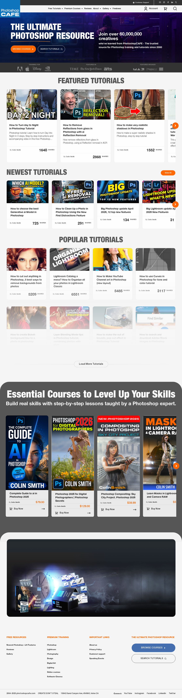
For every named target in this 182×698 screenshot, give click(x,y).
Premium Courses (72, 8)
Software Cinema (54, 676)
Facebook (151, 693)
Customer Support (141, 3)
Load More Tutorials (91, 364)
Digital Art (51, 663)
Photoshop (51, 645)
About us (93, 645)
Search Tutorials (51, 49)
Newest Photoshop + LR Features (21, 645)
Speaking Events (96, 658)
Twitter (172, 693)
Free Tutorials (54, 8)
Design (50, 658)
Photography (52, 654)
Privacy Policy (95, 649)
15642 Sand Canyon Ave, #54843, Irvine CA (80, 693)
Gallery (106, 8)
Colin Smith (16, 309)
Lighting (50, 667)
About (96, 8)
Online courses (53, 672)
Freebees (117, 8)
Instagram (139, 693)
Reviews (88, 8)
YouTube (128, 693)
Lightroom (51, 649)
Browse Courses (23, 49)
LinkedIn (162, 693)
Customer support (97, 654)
